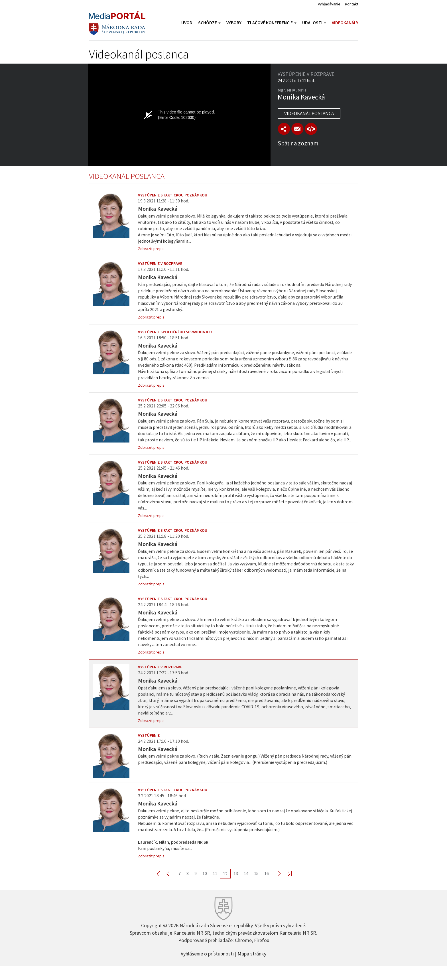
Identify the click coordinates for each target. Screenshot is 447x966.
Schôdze (209, 22)
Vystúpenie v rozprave (160, 263)
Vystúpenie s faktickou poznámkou (172, 195)
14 (246, 873)
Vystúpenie (149, 735)
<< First (161, 873)
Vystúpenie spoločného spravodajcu (175, 331)
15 (256, 873)
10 (204, 873)
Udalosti (314, 22)
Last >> (286, 873)
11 (215, 873)
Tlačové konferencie (271, 22)
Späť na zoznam (298, 143)
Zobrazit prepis (151, 248)
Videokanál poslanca (309, 113)
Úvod (186, 22)
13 (235, 873)
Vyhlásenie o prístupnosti (207, 953)
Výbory (233, 22)
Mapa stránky (251, 953)
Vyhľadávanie (329, 4)
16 (266, 873)
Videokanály (345, 22)
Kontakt (351, 4)
